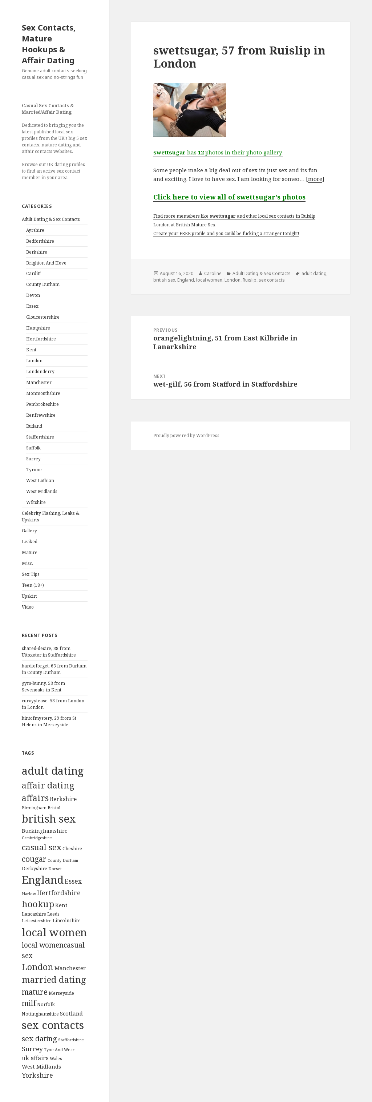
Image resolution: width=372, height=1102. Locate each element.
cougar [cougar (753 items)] (34, 859)
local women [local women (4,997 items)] (54, 932)
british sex (164, 280)
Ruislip (249, 280)
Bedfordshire (40, 241)
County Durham (43, 284)
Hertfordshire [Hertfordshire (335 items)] (59, 892)
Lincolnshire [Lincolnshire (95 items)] (67, 920)
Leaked (29, 541)
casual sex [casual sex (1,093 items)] (41, 847)
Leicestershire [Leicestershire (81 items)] (37, 920)
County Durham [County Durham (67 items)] (63, 860)
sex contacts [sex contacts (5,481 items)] (53, 1025)
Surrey (33, 459)
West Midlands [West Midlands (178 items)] (41, 1066)
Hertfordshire (41, 339)
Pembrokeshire (42, 404)
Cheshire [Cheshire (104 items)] (72, 848)
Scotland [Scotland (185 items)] (71, 1013)
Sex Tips (31, 574)
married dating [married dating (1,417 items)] (54, 979)
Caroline (213, 273)
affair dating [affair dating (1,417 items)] (48, 785)
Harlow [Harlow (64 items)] (29, 893)
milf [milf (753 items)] (29, 1003)
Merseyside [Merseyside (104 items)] (61, 993)
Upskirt (29, 596)
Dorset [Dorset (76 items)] (55, 868)
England (185, 280)
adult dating (314, 273)
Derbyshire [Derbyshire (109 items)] (34, 868)
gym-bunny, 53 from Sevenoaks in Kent (43, 686)
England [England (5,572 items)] (43, 879)
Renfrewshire (41, 415)
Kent (31, 350)
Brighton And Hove (46, 263)
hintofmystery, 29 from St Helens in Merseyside (49, 721)
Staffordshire (40, 437)
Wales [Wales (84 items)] (56, 1058)
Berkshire (36, 252)
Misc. (27, 563)
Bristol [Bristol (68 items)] (54, 807)
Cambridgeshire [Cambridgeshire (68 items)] (37, 837)
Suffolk (33, 448)
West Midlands (41, 491)
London (34, 361)
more (315, 178)
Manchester (39, 382)
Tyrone (34, 470)
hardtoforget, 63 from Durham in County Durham (54, 669)
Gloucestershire (43, 317)
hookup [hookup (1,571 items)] (38, 904)
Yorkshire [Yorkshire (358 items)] (37, 1075)
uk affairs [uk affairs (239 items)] (35, 1058)
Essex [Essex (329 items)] (73, 881)
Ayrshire (35, 230)
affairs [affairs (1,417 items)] (35, 798)
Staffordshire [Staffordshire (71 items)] (71, 1039)
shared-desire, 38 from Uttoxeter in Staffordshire (49, 651)
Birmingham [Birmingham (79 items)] (34, 807)
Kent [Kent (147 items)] (61, 905)
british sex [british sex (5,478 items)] (49, 818)
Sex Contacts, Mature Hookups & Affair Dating (49, 43)
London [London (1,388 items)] (37, 967)
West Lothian (40, 480)
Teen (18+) (33, 585)
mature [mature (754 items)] (35, 992)
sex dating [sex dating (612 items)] (39, 1039)
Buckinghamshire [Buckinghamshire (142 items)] (45, 830)
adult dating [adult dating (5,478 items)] (53, 770)
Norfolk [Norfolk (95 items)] (46, 1004)
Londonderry (40, 371)
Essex (32, 306)
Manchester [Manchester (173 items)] (70, 968)
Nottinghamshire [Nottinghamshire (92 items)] (40, 1014)
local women (209, 280)
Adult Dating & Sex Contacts (51, 219)
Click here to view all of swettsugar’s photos (229, 197)
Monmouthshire (43, 393)
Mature (29, 552)
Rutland (34, 426)
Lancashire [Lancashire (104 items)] (34, 914)
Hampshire (38, 328)
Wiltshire (36, 502)
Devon (33, 295)
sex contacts (272, 280)
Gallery (29, 531)
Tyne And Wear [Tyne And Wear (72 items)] (59, 1049)
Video (28, 607)
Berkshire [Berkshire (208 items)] (63, 799)
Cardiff (33, 273)
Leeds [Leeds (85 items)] (53, 914)
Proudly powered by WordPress (186, 435)
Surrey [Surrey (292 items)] (32, 1049)
